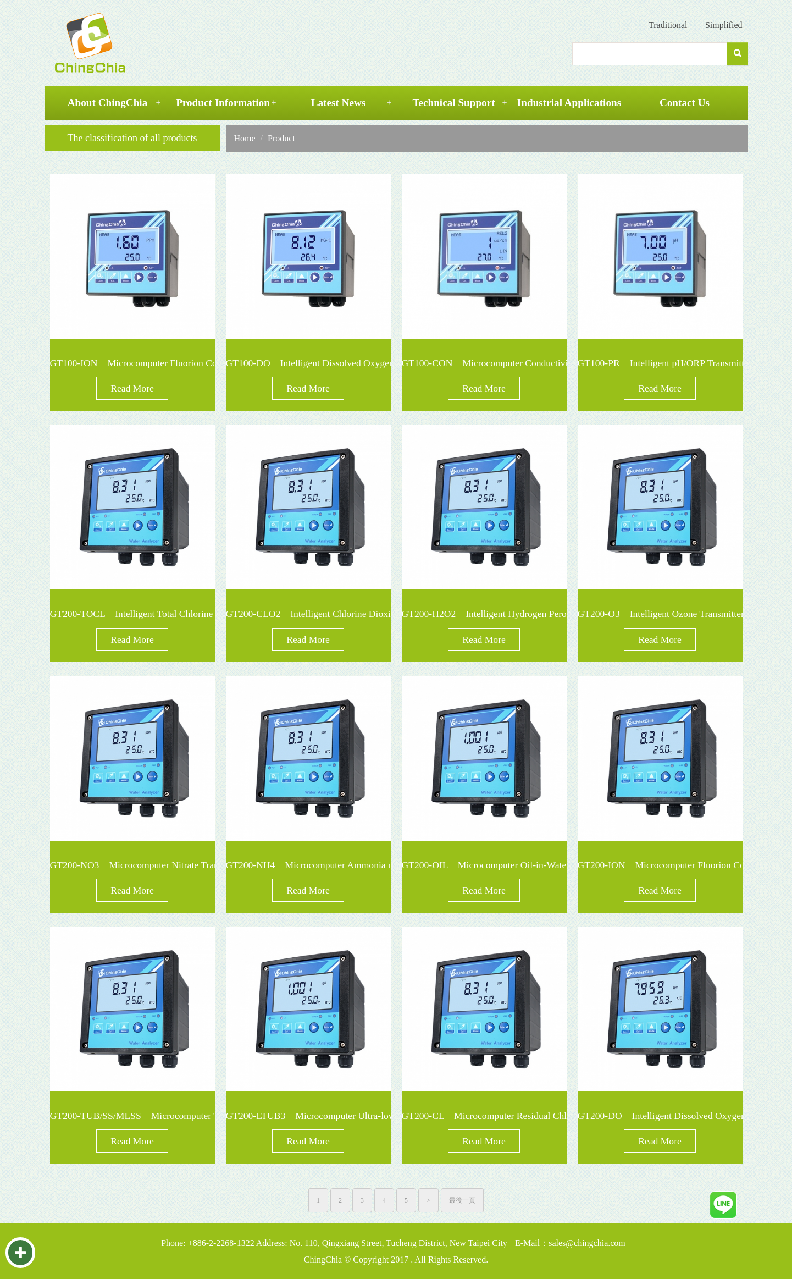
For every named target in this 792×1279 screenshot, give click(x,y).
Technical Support (453, 102)
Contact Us (685, 102)
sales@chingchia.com (587, 1243)
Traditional (668, 25)
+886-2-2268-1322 (221, 1243)
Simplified (724, 25)
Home (245, 138)
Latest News (338, 102)
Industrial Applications (569, 102)
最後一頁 (462, 1200)
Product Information (223, 102)
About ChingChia (108, 102)
